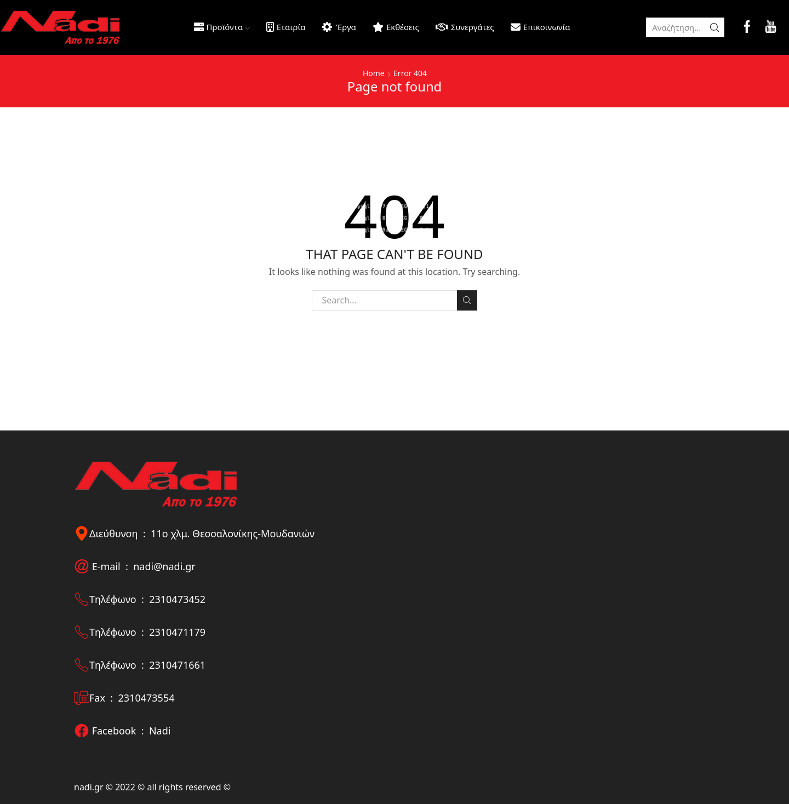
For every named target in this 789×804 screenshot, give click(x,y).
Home (374, 73)
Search (467, 300)
